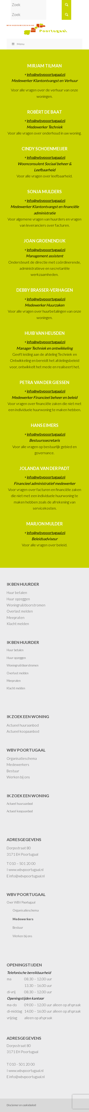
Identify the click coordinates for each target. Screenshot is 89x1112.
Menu (17, 44)
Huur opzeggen (18, 599)
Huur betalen (17, 592)
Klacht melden (18, 623)
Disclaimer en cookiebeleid (21, 1105)
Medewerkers (18, 764)
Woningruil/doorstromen (26, 605)
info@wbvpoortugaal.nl (46, 74)
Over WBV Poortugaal (21, 902)
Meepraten (15, 617)
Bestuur (13, 771)
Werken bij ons (18, 777)
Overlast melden (20, 611)
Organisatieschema (22, 758)
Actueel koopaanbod (23, 731)
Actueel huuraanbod (23, 725)
